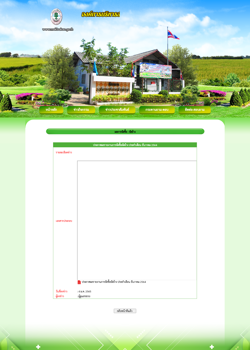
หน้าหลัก (51, 109)
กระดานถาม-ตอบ (157, 109)
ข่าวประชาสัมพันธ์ (117, 109)
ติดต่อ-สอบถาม (194, 109)
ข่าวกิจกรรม (81, 109)
